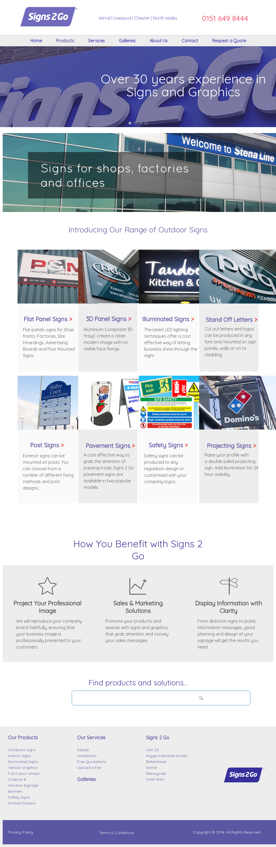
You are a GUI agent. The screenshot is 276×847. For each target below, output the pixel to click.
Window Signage (23, 785)
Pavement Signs (110, 445)
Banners (15, 791)
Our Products (23, 737)
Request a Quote (229, 40)
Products (65, 40)
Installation (86, 755)
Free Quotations (91, 761)
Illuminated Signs (168, 319)
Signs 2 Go (157, 737)
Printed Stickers (22, 803)
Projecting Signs (231, 445)
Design (83, 749)
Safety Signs (168, 445)
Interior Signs (19, 755)
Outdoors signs (22, 749)
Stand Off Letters (231, 319)
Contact (190, 40)
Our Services (91, 737)
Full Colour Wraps (24, 773)
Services (96, 40)
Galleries (127, 40)
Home (36, 40)
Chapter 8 (17, 779)
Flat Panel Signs (45, 319)
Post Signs (47, 445)
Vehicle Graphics (23, 767)
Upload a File (89, 767)
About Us (159, 40)
